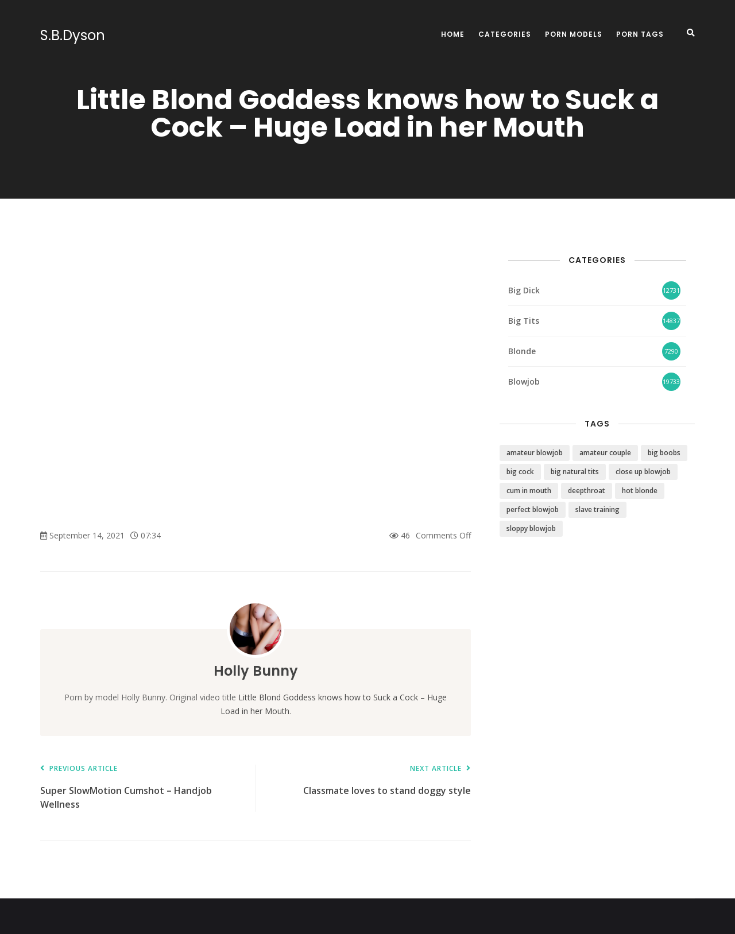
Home (453, 34)
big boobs (664, 453)
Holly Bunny (256, 670)
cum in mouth (528, 490)
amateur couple (605, 453)
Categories (504, 34)
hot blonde (639, 490)
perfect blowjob (532, 509)
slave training (597, 509)
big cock (520, 471)
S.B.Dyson (72, 35)
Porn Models (573, 34)
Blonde (522, 351)
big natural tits (575, 471)
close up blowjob (643, 471)
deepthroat (586, 490)
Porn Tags (640, 34)
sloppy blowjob (531, 528)
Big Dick (524, 290)
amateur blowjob (534, 453)
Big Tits (523, 320)
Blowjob (524, 381)
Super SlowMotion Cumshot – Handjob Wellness (142, 788)
